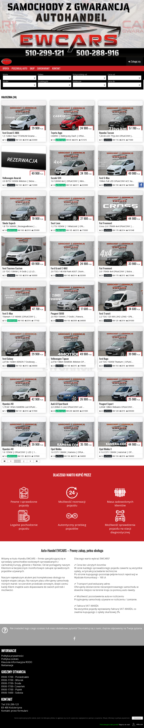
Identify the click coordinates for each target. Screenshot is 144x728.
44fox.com (137, 724)
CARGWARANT (43, 68)
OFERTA (6, 68)
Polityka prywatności (12, 655)
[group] (72, 28)
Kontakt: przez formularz (14, 710)
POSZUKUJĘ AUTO (19, 68)
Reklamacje (7, 665)
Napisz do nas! (115, 724)
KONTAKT (56, 68)
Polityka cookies (10, 659)
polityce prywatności (123, 718)
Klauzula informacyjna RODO (16, 662)
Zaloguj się (134, 61)
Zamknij (137, 718)
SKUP (32, 68)
